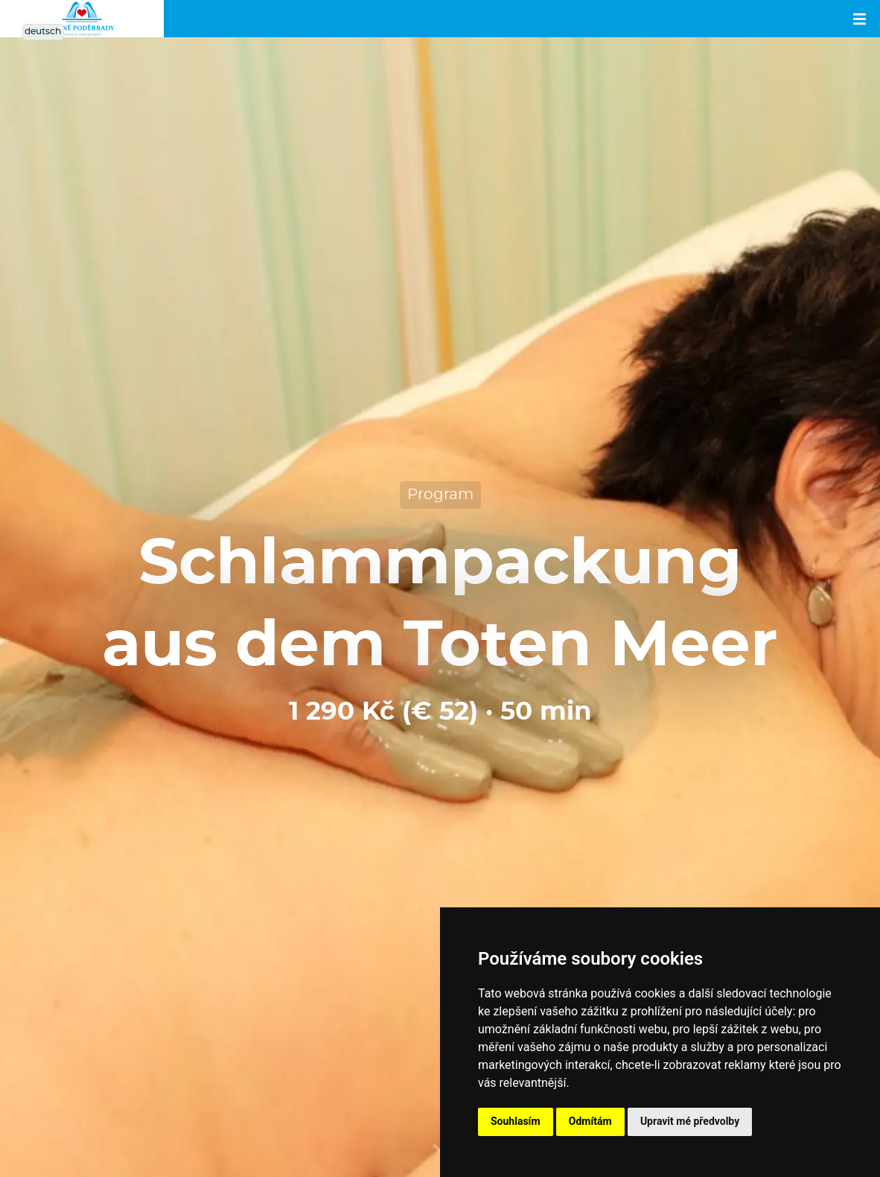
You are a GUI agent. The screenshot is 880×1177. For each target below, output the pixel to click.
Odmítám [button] (590, 1121)
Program (440, 494)
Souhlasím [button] (516, 1121)
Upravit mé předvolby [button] (689, 1121)
